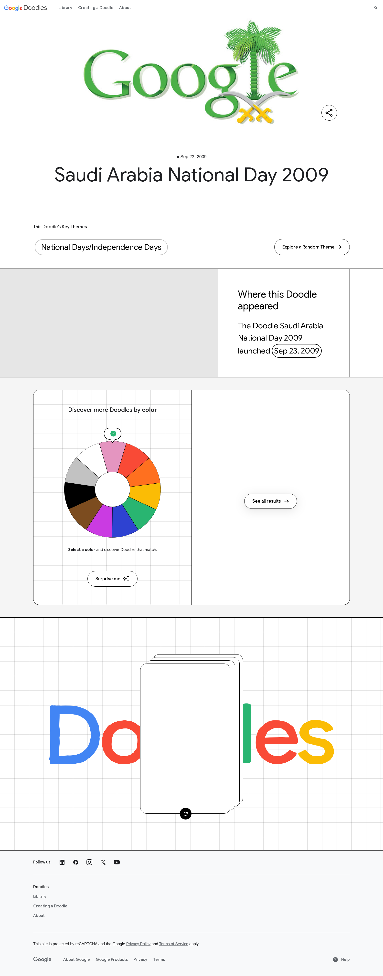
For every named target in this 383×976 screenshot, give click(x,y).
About (125, 7)
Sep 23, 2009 (296, 351)
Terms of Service (173, 944)
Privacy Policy (138, 944)
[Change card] (186, 814)
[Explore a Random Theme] (312, 247)
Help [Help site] (341, 960)
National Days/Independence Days (101, 247)
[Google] (42, 960)
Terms (159, 959)
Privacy (140, 959)
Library (65, 7)
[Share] (329, 113)
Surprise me (112, 578)
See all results (270, 501)
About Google (76, 959)
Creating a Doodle (95, 7)
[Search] (376, 8)
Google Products (112, 959)
